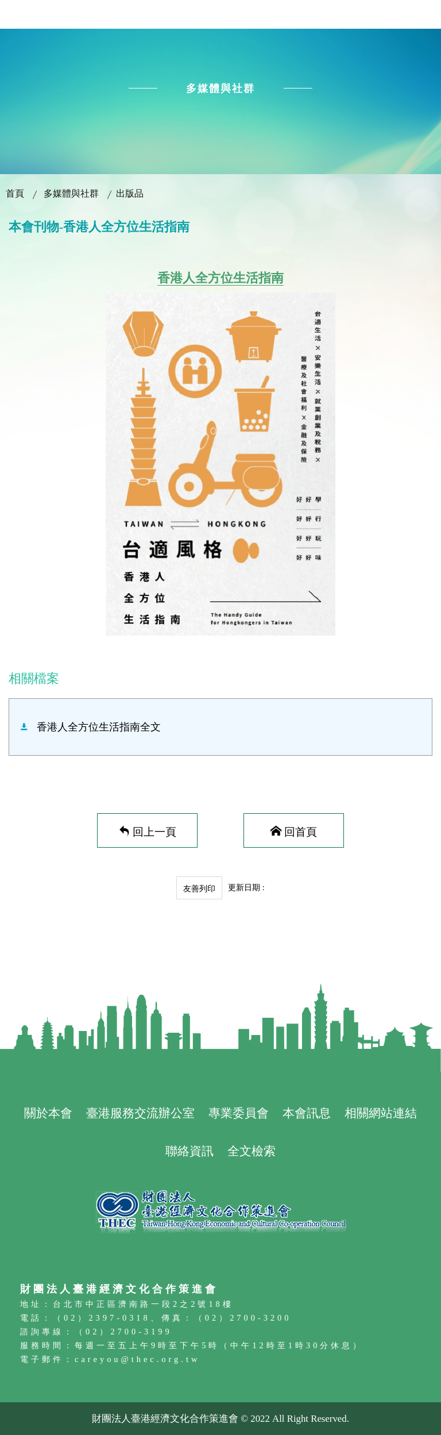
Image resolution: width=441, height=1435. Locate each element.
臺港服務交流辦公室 (140, 1112)
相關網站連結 (381, 1112)
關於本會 (48, 1112)
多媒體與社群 (71, 193)
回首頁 (300, 830)
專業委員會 (238, 1112)
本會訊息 (307, 1112)
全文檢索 (251, 1150)
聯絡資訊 (189, 1150)
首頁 (15, 193)
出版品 (130, 193)
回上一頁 (154, 830)
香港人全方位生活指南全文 (99, 727)
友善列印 (199, 888)
